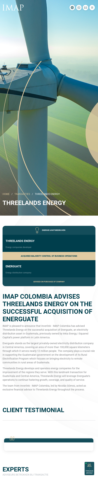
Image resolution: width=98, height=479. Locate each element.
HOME (6, 194)
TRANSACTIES (22, 194)
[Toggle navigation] (92, 7)
